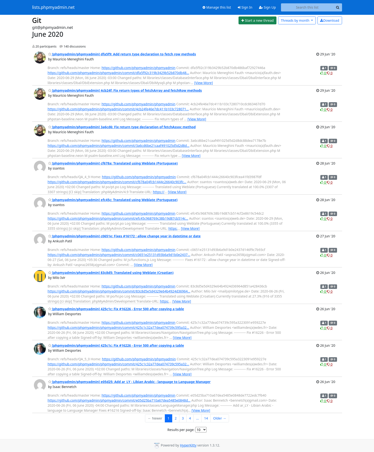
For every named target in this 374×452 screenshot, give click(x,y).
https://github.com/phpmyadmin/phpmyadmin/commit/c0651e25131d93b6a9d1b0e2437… (119, 254)
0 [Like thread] (323, 73)
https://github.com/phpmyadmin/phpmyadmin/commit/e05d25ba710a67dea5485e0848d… (119, 400)
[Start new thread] (257, 20)
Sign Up (267, 7)
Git (37, 20)
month (295, 20)
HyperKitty (188, 445)
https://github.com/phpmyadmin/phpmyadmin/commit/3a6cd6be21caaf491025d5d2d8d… (119, 145)
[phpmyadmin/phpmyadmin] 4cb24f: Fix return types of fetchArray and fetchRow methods (125, 90)
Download (329, 20)
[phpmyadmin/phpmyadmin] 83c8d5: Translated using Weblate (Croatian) (111, 272)
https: (172, 228)
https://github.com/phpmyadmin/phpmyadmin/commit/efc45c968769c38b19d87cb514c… (118, 218)
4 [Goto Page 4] (190, 418)
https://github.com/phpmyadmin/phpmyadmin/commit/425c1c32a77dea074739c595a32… (118, 327)
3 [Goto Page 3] (183, 418)
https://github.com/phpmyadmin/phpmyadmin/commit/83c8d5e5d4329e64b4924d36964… (119, 291)
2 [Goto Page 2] (176, 418)
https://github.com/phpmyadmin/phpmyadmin (139, 67)
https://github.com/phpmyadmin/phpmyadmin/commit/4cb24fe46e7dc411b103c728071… (118, 109)
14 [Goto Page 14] (206, 418)
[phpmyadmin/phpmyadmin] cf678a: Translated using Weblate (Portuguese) (113, 163)
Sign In (245, 7)
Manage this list (217, 7)
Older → (219, 418)
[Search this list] (307, 7)
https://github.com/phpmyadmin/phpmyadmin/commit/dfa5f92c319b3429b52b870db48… (118, 72)
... (197, 418)
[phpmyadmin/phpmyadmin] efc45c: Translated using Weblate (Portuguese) (113, 199)
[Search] (337, 7)
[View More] (203, 82)
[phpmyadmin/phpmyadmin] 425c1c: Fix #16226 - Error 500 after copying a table (116, 309)
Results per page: (181, 429)
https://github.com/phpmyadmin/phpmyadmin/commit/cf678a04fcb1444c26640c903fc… (117, 182)
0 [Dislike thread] (329, 73)
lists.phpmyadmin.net (53, 7)
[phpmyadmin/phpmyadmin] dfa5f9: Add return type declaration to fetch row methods (122, 54)
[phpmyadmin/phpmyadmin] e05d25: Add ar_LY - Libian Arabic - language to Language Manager (129, 381)
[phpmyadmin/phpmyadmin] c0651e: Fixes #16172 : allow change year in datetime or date (124, 236)
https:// (158, 192)
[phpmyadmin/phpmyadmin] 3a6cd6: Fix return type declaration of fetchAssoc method (122, 127)
